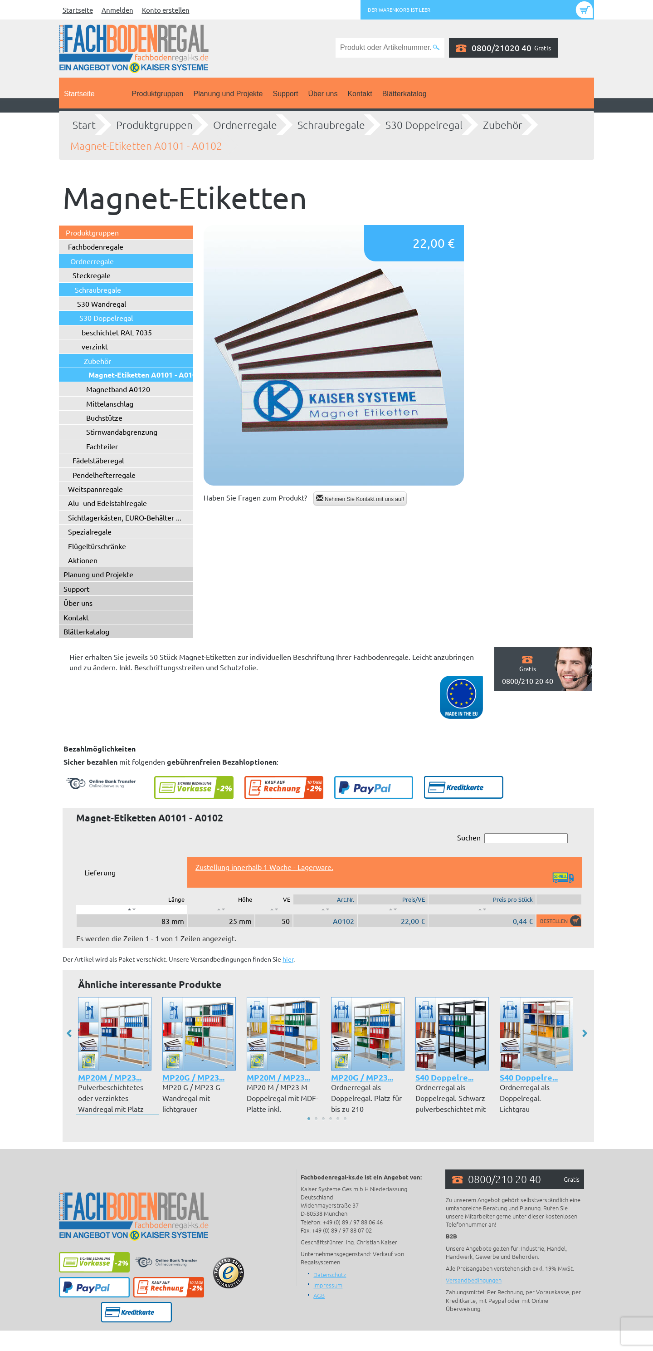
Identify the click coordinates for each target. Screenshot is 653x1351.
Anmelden (117, 9)
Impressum (327, 1285)
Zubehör (502, 124)
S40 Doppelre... (444, 1077)
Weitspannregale (95, 488)
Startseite (78, 9)
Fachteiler (102, 446)
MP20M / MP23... (109, 1077)
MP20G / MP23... (193, 1077)
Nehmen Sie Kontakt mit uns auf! (360, 498)
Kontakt (359, 94)
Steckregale (92, 275)
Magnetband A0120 (118, 388)
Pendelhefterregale (104, 474)
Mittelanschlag (109, 403)
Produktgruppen (158, 94)
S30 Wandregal (101, 303)
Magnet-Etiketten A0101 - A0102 (146, 145)
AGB (319, 1295)
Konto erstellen (166, 9)
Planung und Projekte (228, 94)
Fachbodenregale (95, 246)
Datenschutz (329, 1274)
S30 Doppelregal (424, 124)
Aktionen (82, 560)
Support (285, 94)
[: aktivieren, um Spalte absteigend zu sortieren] (131, 909)
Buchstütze (104, 417)
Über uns (323, 94)
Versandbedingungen (474, 1280)
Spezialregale (90, 531)
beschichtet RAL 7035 (117, 332)
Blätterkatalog (404, 94)
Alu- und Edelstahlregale (107, 502)
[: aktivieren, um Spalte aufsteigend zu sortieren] (221, 909)
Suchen (512, 838)
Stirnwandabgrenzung (121, 431)
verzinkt (95, 346)
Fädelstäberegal (98, 460)
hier (288, 959)
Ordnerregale (245, 124)
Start (84, 124)
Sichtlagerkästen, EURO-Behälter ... (124, 517)
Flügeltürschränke (97, 545)
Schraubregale (331, 124)
